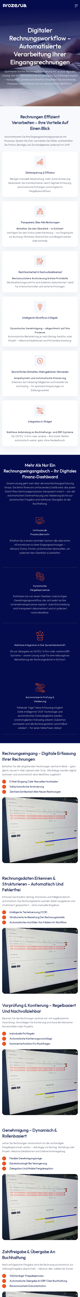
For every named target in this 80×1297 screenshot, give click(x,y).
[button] (76, 6)
